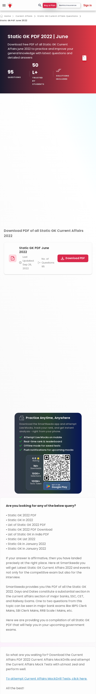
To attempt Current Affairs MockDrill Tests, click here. (46, 678)
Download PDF (73, 258)
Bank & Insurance (69, 5)
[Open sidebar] (4, 5)
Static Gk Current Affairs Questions (57, 16)
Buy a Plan (49, 5)
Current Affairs (24, 16)
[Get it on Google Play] (56, 486)
